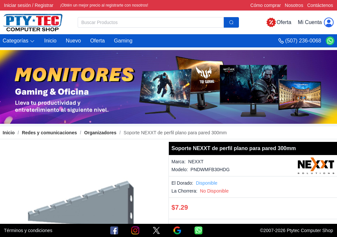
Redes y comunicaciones (49, 132)
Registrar (44, 5)
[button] (19, 41)
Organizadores (100, 132)
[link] (49, 132)
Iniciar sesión (17, 5)
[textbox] (150, 22)
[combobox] (158, 22)
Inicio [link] (9, 132)
